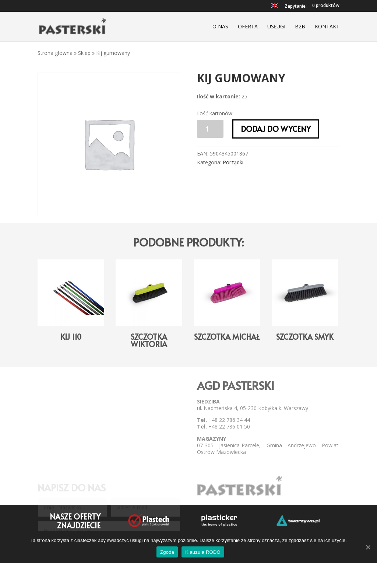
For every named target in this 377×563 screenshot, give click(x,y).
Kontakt (327, 27)
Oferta (248, 27)
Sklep (84, 52)
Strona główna (55, 52)
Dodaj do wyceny (276, 129)
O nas (220, 27)
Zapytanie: (296, 6)
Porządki (233, 162)
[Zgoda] (367, 547)
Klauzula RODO (203, 552)
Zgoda (167, 552)
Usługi (276, 27)
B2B (300, 27)
